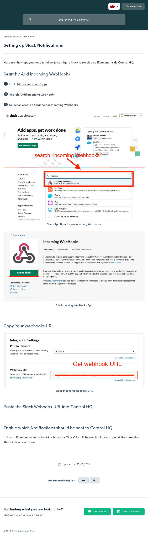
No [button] (94, 480)
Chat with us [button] (99, 511)
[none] (114, 6)
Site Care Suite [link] (25, 36)
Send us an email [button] (131, 511)
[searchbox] (74, 19)
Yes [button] (83, 480)
